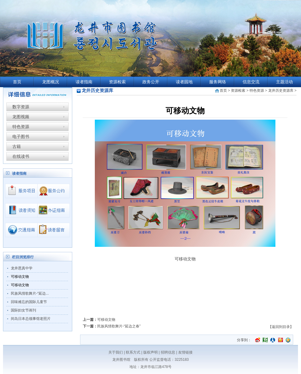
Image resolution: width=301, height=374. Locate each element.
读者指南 (84, 82)
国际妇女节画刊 (23, 310)
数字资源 (20, 106)
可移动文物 (20, 276)
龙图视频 (20, 116)
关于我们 (115, 352)
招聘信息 (168, 352)
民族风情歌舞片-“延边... (30, 293)
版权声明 (150, 352)
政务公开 (150, 82)
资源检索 (117, 82)
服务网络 (217, 82)
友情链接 (185, 352)
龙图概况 (50, 82)
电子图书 (20, 136)
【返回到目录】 (280, 327)
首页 (17, 82)
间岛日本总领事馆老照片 (31, 319)
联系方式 (133, 352)
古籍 (16, 146)
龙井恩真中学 (22, 268)
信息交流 (251, 82)
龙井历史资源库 (280, 90)
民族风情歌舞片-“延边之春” (119, 326)
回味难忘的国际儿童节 (29, 302)
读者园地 (184, 82)
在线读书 (20, 156)
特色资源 (20, 126)
